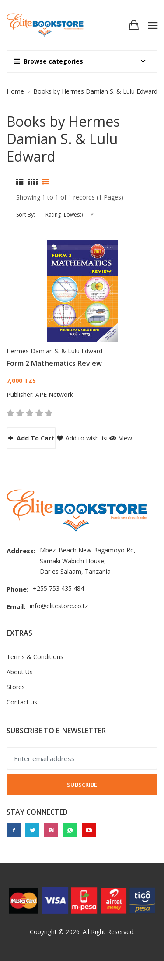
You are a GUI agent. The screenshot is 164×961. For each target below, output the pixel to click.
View (120, 438)
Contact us (22, 702)
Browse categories (48, 61)
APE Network (54, 394)
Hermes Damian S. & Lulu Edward (54, 351)
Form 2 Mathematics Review (54, 363)
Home (15, 91)
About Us (20, 672)
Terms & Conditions (35, 657)
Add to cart (31, 438)
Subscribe (82, 784)
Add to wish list (82, 438)
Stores (16, 687)
